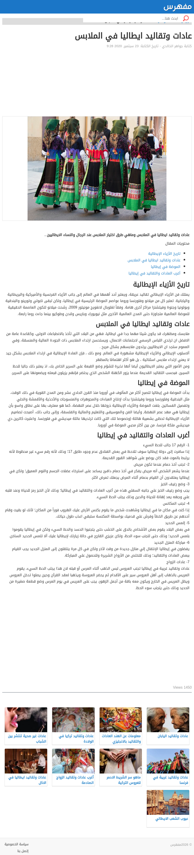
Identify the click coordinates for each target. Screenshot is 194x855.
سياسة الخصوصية (16, 844)
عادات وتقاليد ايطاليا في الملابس (154, 260)
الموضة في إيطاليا (165, 266)
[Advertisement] (97, 82)
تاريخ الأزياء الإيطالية (164, 253)
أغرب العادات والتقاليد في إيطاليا (154, 273)
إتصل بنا (22, 851)
